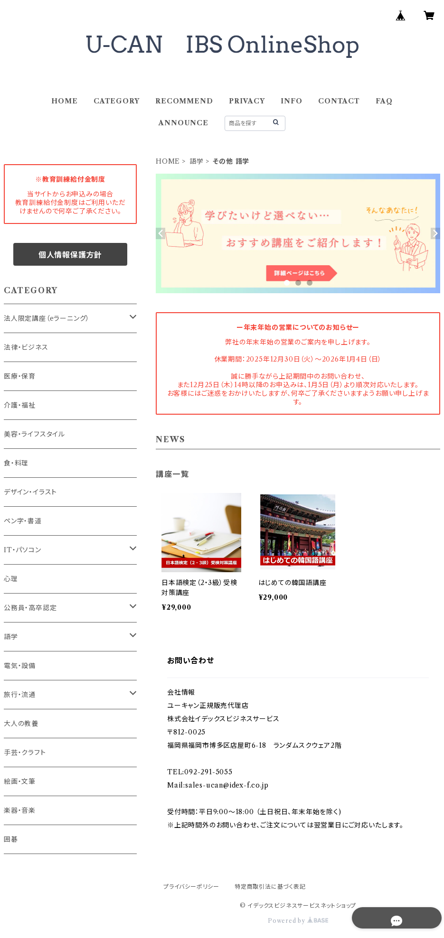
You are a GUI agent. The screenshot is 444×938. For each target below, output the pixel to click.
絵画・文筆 (20, 781)
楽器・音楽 (20, 810)
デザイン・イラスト (30, 492)
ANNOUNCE (183, 123)
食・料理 (16, 463)
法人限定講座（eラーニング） (47, 318)
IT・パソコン (22, 550)
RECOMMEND (184, 101)
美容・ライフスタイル (34, 434)
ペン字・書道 (23, 521)
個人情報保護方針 (70, 255)
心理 (11, 579)
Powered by (298, 920)
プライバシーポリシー (191, 886)
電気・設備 (20, 665)
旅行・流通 (20, 694)
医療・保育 (20, 376)
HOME (64, 101)
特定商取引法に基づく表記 (270, 886)
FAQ (384, 101)
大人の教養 (21, 723)
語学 (196, 161)
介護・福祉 (20, 405)
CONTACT (339, 101)
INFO (291, 101)
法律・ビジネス (26, 347)
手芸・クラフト (25, 752)
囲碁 (11, 839)
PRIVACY (247, 101)
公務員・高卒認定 (30, 608)
